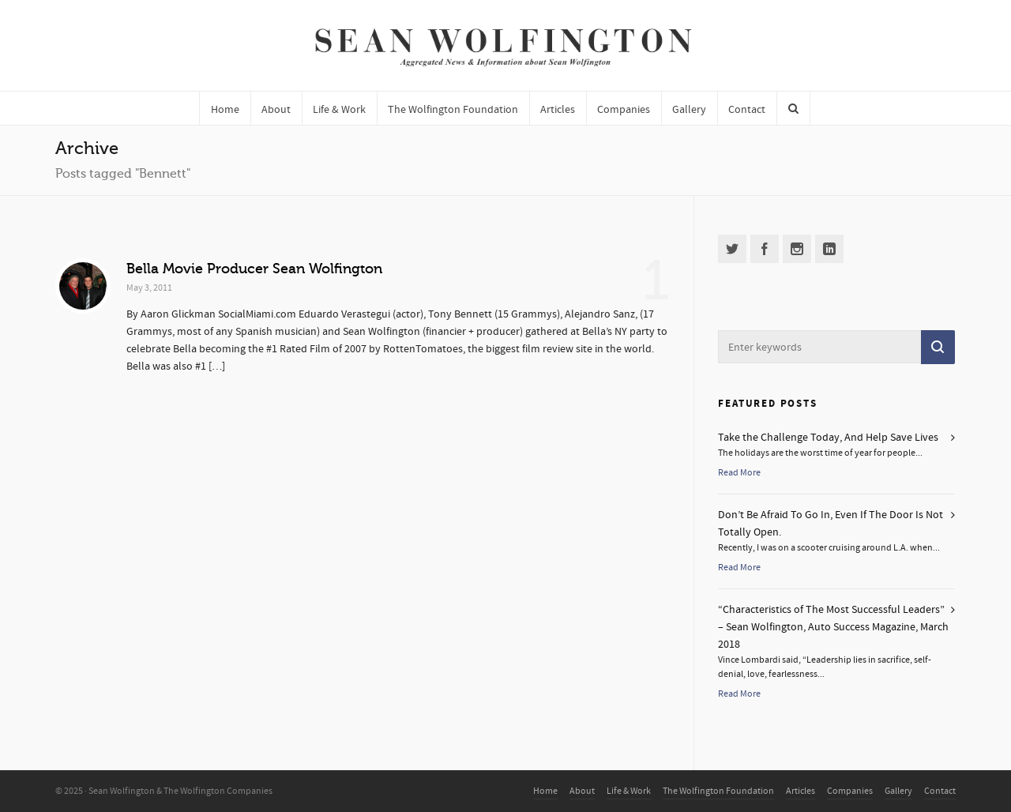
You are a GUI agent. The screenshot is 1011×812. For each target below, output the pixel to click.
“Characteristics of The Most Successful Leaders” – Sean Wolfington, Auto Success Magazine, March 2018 (833, 627)
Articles (800, 791)
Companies (850, 791)
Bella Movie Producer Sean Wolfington (254, 268)
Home (545, 791)
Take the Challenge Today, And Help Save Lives (828, 437)
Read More (739, 473)
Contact (940, 791)
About (582, 791)
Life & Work (629, 791)
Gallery (898, 791)
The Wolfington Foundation (718, 791)
